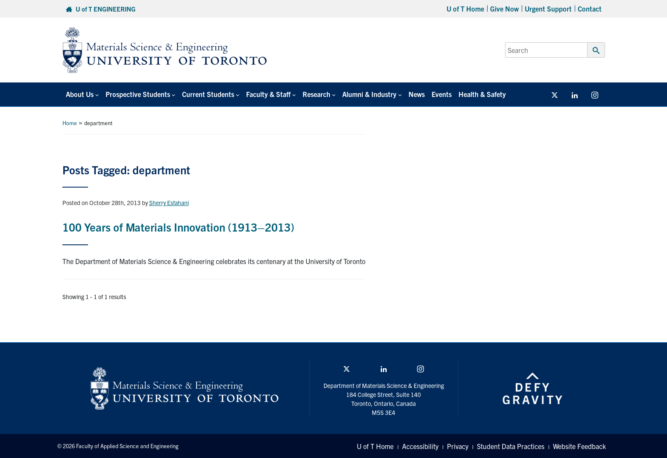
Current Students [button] (208, 94)
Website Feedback (579, 446)
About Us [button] (80, 94)
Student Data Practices (510, 446)
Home (69, 122)
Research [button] (316, 94)
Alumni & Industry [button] (369, 94)
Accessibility (420, 446)
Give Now (504, 8)
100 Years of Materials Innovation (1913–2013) (178, 227)
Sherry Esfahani (169, 202)
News (416, 94)
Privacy (457, 446)
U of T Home (465, 8)
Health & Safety (482, 94)
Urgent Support (548, 8)
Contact (590, 8)
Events (442, 94)
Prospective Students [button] (138, 94)
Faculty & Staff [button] (268, 94)
